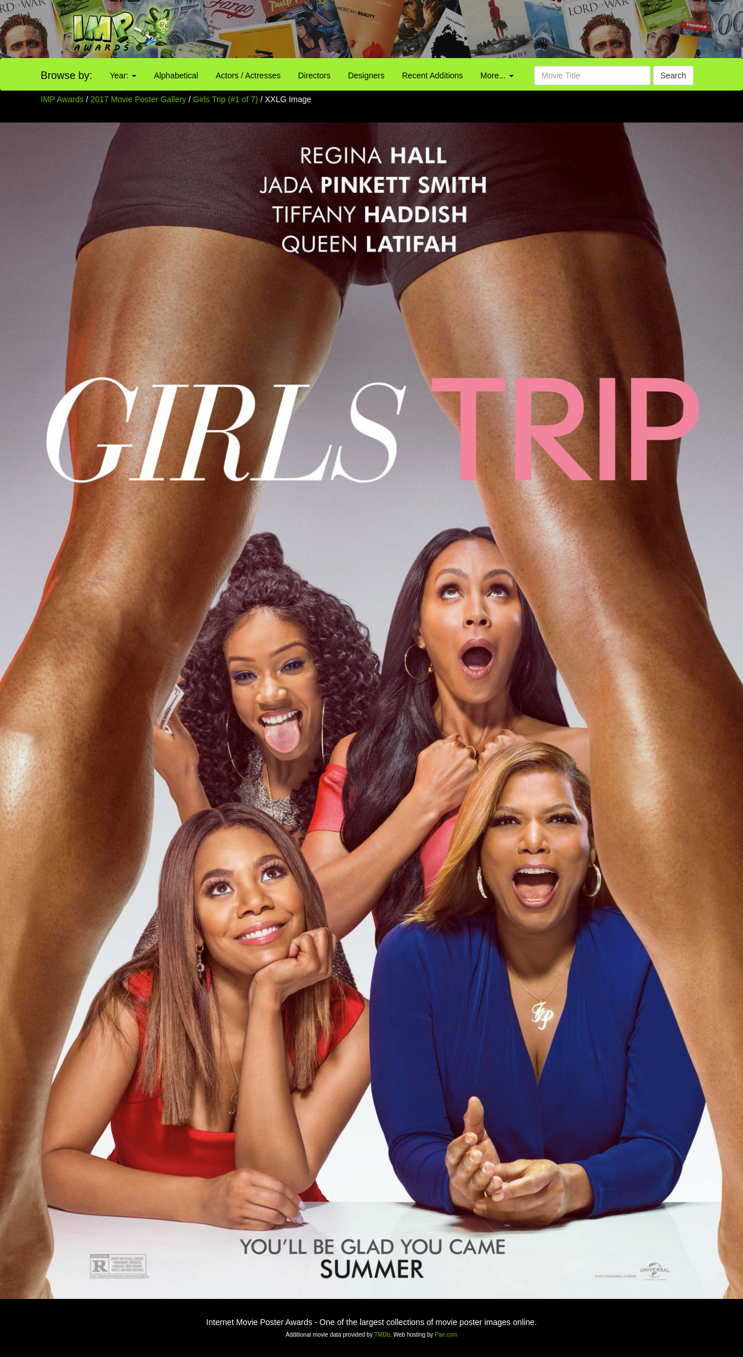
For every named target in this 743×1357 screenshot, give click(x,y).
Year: (123, 75)
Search (673, 75)
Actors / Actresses (247, 75)
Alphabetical (176, 75)
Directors (314, 75)
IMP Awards (62, 99)
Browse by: (66, 75)
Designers (366, 75)
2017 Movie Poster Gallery (138, 99)
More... (497, 75)
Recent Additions (432, 75)
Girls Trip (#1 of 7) (225, 99)
